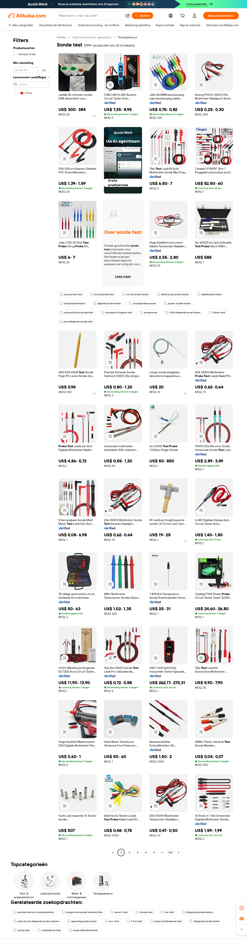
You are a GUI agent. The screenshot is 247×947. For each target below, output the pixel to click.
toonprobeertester (72, 303)
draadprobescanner (142, 303)
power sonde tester (177, 303)
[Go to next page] (178, 852)
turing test (21, 930)
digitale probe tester (107, 303)
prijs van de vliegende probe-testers (36, 921)
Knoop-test (144, 912)
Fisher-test (217, 312)
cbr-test (167, 912)
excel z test (119, 912)
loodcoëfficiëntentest (83, 930)
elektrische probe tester (173, 294)
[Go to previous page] (113, 852)
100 (170, 852)
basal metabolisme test (166, 921)
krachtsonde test (102, 294)
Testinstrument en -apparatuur (92, 37)
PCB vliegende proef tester (183, 312)
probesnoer (148, 312)
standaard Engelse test (116, 312)
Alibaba (61, 37)
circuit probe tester (135, 294)
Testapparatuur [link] (127, 37)
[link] (241, 908)
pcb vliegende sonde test (76, 321)
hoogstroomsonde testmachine (82, 912)
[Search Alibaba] (90, 15)
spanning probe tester (82, 921)
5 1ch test (134, 921)
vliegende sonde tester (204, 921)
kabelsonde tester (209, 294)
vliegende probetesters (197, 912)
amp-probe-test (70, 294)
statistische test (49, 930)
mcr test (112, 921)
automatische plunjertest (76, 312)
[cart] (183, 16)
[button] (127, 15)
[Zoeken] (142, 15)
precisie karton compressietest (33, 912)
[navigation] (31, 445)
